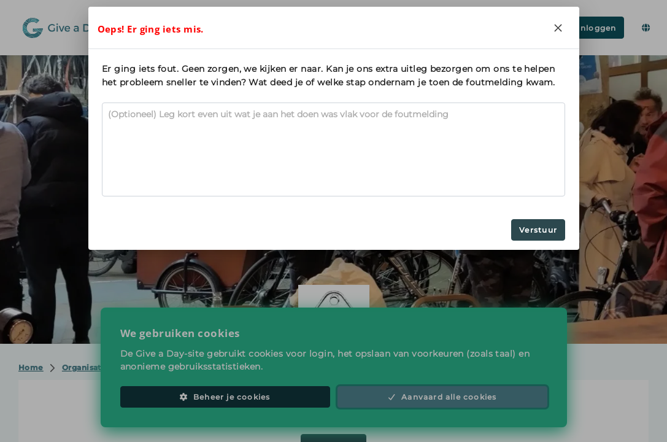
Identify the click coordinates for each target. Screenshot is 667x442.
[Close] (558, 27)
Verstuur (538, 230)
